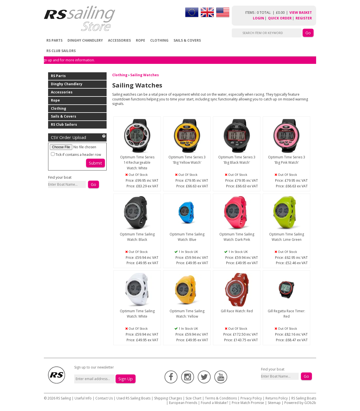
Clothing (159, 40)
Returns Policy (277, 398)
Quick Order (280, 18)
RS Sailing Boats (303, 398)
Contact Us (104, 398)
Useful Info (83, 398)
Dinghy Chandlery (85, 40)
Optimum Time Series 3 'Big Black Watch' (236, 160)
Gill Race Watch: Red (237, 311)
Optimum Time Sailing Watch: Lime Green (286, 237)
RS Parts (54, 40)
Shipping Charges (168, 398)
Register (304, 18)
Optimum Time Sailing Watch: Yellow (187, 314)
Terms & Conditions (221, 398)
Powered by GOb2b (300, 402)
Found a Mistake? (214, 402)
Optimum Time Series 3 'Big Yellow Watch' (187, 160)
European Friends (183, 402)
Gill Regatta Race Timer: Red (286, 314)
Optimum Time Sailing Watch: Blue (187, 237)
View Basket (300, 12)
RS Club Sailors (61, 50)
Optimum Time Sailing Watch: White (137, 314)
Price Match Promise (248, 402)
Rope (140, 40)
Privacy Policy (251, 398)
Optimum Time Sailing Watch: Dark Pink (236, 237)
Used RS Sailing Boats (133, 398)
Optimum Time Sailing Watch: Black (137, 237)
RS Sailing (63, 398)
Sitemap (274, 402)
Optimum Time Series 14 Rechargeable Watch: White (137, 162)
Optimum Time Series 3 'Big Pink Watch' (286, 160)
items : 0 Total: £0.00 (267, 12)
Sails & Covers (187, 40)
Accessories (119, 40)
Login (258, 18)
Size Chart (193, 398)
